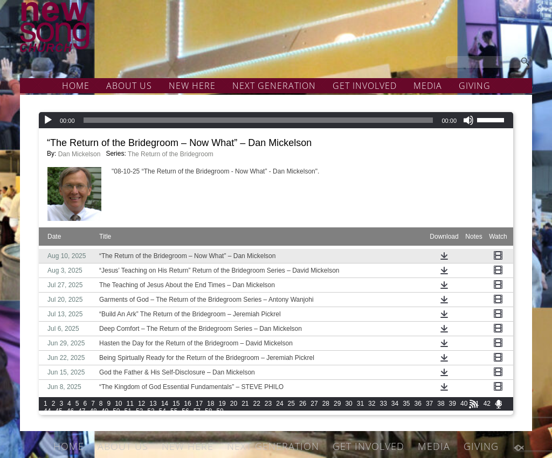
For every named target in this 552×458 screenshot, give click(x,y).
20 (233, 403)
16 (187, 403)
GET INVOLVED (365, 86)
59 (219, 411)
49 (104, 411)
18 (210, 403)
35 (406, 403)
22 (256, 403)
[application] (276, 120)
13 (152, 403)
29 (337, 403)
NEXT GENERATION (274, 86)
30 (348, 403)
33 (383, 403)
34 (394, 403)
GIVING (475, 86)
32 (371, 403)
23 (268, 403)
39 (452, 403)
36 (418, 403)
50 (116, 411)
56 (185, 411)
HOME (75, 86)
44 (47, 411)
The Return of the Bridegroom (170, 154)
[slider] (258, 120)
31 (360, 403)
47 (81, 411)
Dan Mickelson (79, 154)
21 (245, 403)
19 (221, 403)
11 (130, 403)
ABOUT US (129, 86)
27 (314, 403)
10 (118, 403)
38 (440, 403)
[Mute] (468, 120)
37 (429, 403)
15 (176, 403)
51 (128, 411)
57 (197, 411)
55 (173, 411)
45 (58, 411)
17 (199, 403)
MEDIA (427, 86)
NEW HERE (192, 86)
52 (139, 411)
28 (325, 403)
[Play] (48, 120)
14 (164, 403)
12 (141, 403)
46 (70, 411)
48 (92, 411)
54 (162, 411)
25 (291, 403)
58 (208, 411)
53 (150, 411)
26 (302, 403)
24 (279, 403)
